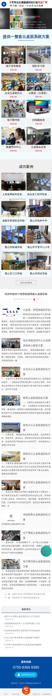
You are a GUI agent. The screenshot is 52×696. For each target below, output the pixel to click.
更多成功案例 (26, 283)
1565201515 (26, 675)
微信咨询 (46, 551)
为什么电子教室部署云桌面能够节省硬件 (22, 637)
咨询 (26, 691)
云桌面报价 (46, 692)
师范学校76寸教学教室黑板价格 (26, 598)
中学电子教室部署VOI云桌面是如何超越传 (23, 645)
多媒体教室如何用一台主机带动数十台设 (22, 623)
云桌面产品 (36, 692)
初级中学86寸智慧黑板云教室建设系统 (28, 594)
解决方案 (16, 692)
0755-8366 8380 (26, 667)
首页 (6, 692)
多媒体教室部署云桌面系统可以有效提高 (22, 630)
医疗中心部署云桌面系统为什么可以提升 (22, 616)
